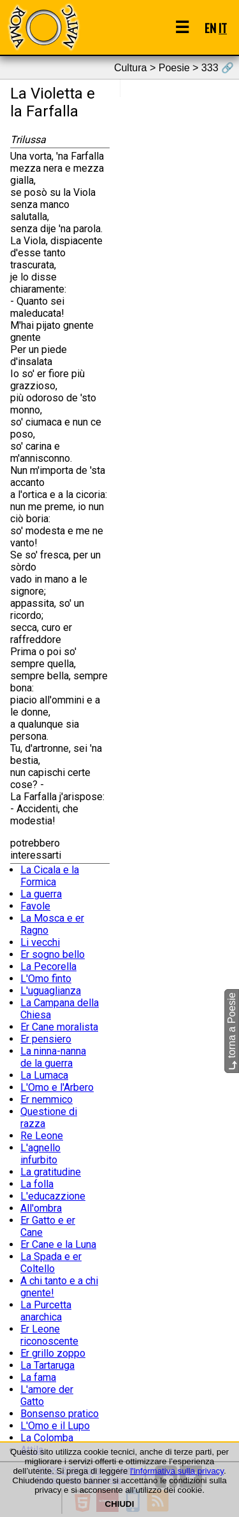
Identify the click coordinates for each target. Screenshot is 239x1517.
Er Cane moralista (59, 1027)
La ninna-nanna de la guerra (53, 1057)
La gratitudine (50, 1172)
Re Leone (41, 1136)
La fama (38, 1377)
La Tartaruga (47, 1365)
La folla (37, 1184)
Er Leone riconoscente (49, 1335)
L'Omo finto (45, 979)
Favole (35, 906)
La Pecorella (48, 966)
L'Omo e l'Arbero (57, 1087)
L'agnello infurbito (40, 1154)
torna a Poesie (231, 1031)
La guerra (41, 894)
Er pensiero (45, 1039)
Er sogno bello (52, 954)
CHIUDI (119, 1504)
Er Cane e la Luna (58, 1244)
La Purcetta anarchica (45, 1311)
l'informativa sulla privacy (177, 1471)
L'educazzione (52, 1196)
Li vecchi (40, 942)
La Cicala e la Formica (49, 876)
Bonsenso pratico (59, 1414)
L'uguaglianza (50, 991)
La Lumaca (44, 1075)
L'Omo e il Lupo (55, 1426)
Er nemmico (46, 1099)
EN (210, 27)
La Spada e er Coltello (51, 1262)
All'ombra (41, 1208)
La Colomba (46, 1438)
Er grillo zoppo (52, 1353)
